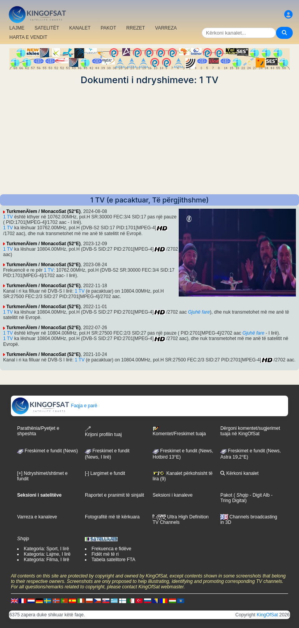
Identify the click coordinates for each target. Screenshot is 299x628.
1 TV (8, 217)
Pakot (226, 495)
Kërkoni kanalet (239, 473)
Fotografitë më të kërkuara (112, 517)
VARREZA (166, 28)
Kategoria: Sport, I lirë (46, 548)
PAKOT (108, 28)
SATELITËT (47, 28)
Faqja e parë (54, 405)
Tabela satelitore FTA (113, 559)
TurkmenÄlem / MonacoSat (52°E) (43, 211)
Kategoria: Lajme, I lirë (47, 554)
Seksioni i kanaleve (173, 495)
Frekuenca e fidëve (111, 548)
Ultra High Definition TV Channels (181, 519)
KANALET (80, 28)
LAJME (17, 28)
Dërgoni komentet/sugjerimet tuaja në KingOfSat (250, 431)
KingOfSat (267, 615)
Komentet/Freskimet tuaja (179, 431)
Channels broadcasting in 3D (248, 519)
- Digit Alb (259, 495)
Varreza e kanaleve (37, 517)
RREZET (135, 28)
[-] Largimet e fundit (105, 473)
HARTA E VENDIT (28, 37)
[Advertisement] (149, 139)
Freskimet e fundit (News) (47, 451)
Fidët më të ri (105, 554)
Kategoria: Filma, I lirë (46, 559)
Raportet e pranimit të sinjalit (114, 495)
